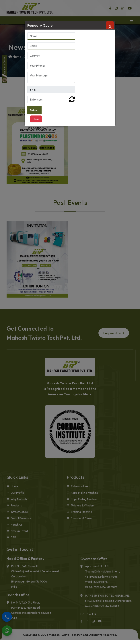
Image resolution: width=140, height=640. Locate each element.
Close (36, 119)
